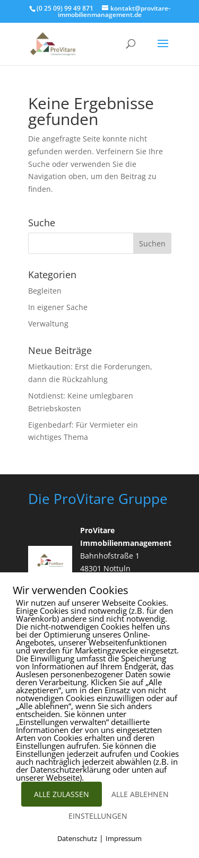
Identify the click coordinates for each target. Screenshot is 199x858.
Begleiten (45, 291)
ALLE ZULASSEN (61, 794)
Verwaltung (48, 324)
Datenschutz (77, 838)
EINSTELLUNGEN (97, 816)
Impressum (124, 838)
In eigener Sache (58, 307)
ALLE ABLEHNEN (140, 794)
